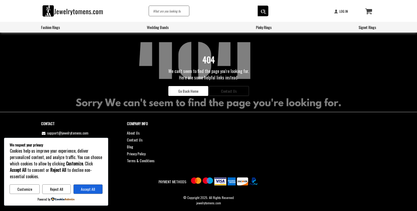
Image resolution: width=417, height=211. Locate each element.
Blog (130, 146)
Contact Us (229, 91)
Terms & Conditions (141, 160)
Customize (24, 189)
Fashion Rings (50, 27)
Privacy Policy (136, 153)
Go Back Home (188, 91)
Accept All (88, 189)
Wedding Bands (158, 27)
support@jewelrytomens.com (64, 133)
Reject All (56, 189)
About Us (133, 133)
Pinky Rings (264, 27)
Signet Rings (367, 27)
